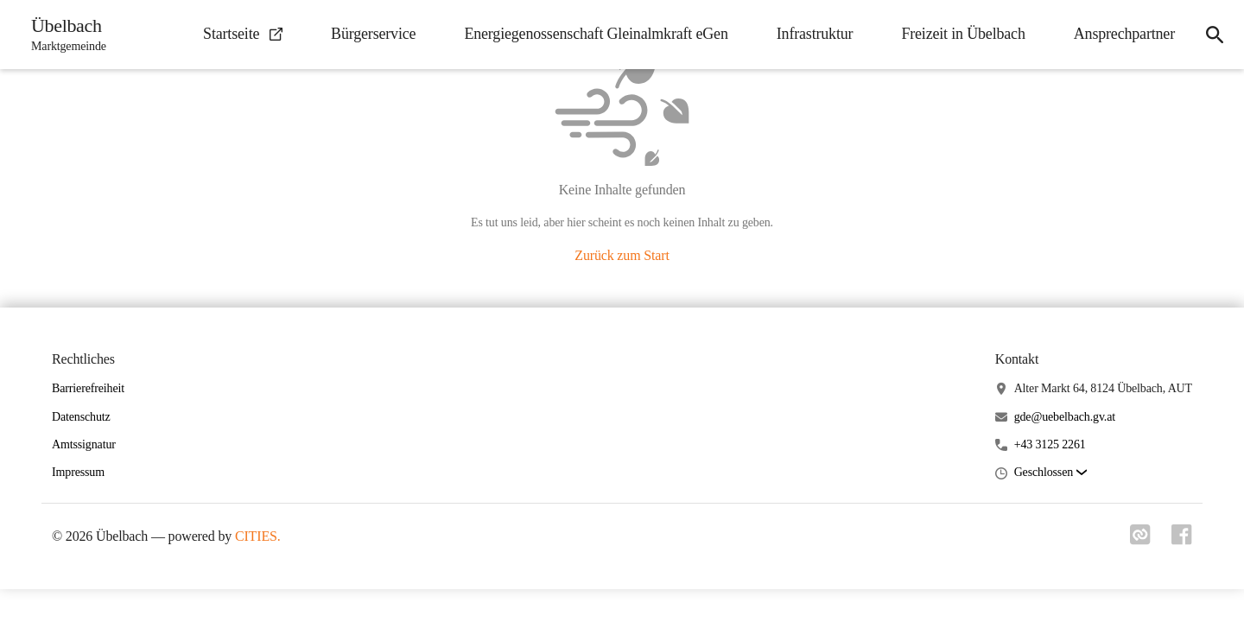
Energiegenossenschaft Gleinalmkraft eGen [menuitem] (595, 33)
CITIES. (258, 536)
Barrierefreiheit (88, 388)
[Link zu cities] (1140, 540)
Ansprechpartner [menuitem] (1124, 33)
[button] (1050, 473)
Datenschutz (81, 416)
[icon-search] (1214, 34)
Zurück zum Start (621, 255)
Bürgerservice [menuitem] (373, 33)
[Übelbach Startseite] (63, 34)
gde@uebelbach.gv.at (1064, 416)
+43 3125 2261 (1050, 444)
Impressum (78, 472)
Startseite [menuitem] (242, 33)
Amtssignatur (84, 444)
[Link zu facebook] (1181, 540)
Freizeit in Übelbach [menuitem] (963, 33)
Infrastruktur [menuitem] (815, 33)
